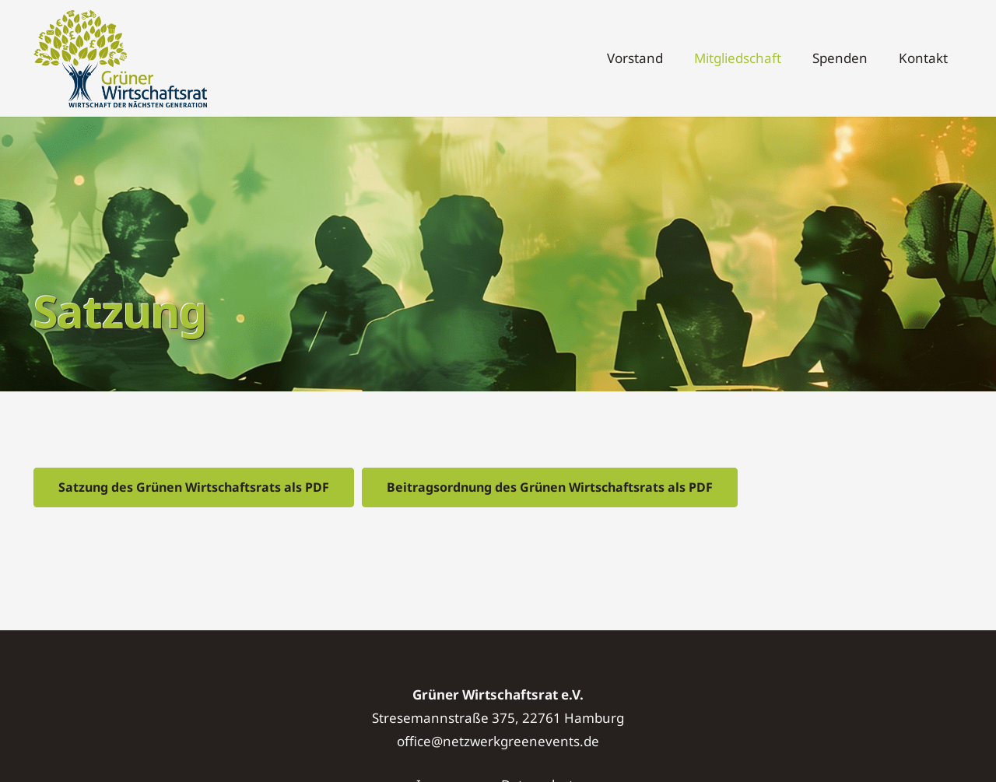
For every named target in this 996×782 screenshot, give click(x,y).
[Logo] (120, 58)
